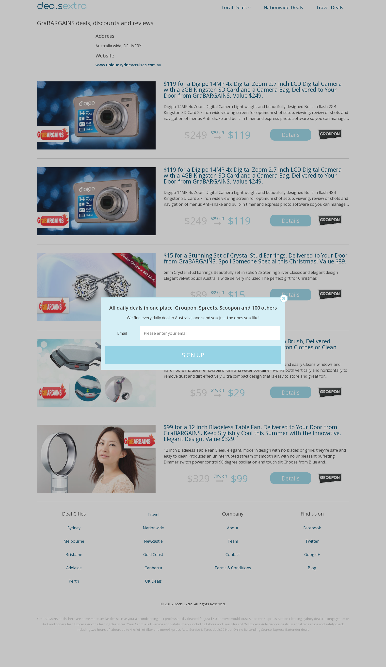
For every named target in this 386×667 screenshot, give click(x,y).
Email (122, 333)
